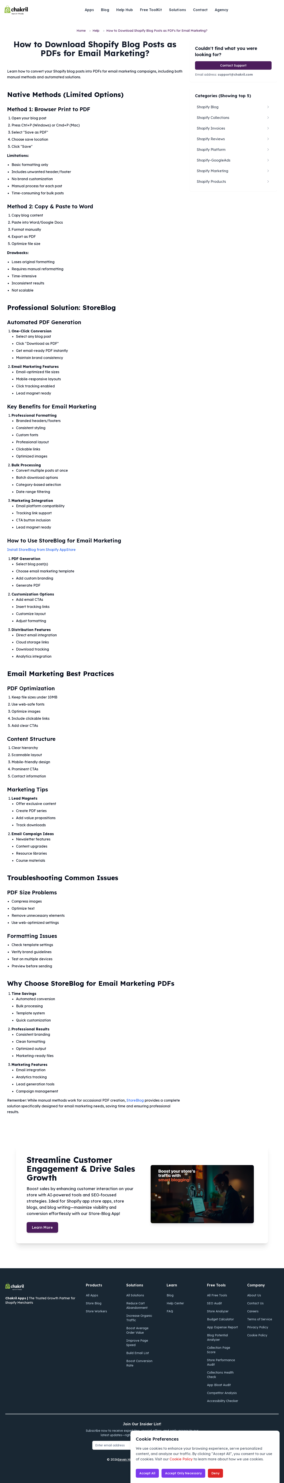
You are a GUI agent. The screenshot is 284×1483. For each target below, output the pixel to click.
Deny (215, 1473)
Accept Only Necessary (183, 1473)
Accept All (147, 1473)
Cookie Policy (181, 1459)
